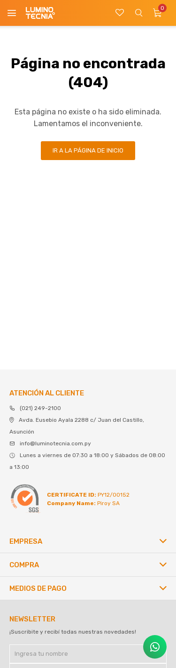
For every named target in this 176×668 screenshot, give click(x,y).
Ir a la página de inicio (88, 150)
